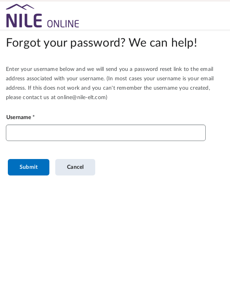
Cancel (75, 167)
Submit (29, 167)
